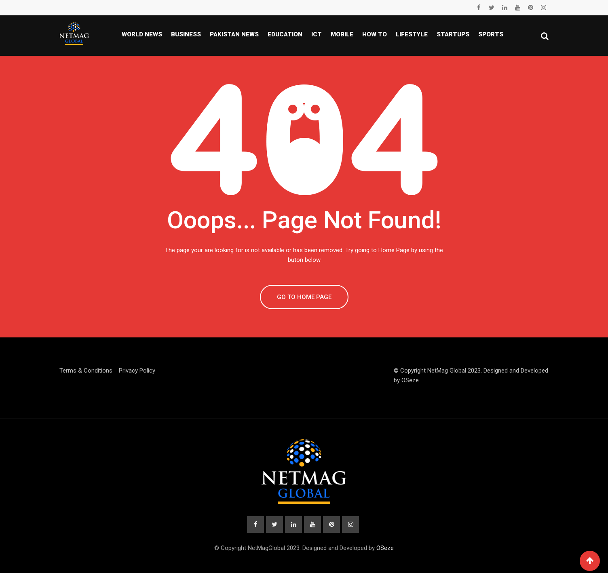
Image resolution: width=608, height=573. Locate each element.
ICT (316, 34)
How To (374, 34)
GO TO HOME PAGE (304, 297)
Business (186, 34)
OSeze (410, 380)
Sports (490, 34)
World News (142, 34)
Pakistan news (234, 34)
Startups (453, 34)
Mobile (342, 34)
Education (285, 34)
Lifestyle (412, 34)
